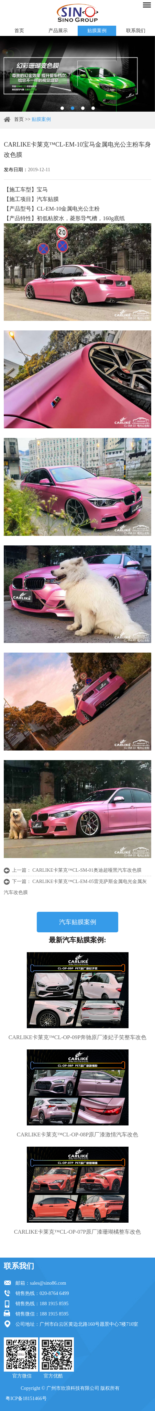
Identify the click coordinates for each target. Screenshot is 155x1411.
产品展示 (58, 30)
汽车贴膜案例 (77, 922)
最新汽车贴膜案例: (77, 940)
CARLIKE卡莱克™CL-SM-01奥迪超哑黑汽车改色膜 (87, 870)
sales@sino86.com (48, 1283)
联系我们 (135, 30)
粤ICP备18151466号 (26, 1398)
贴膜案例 (97, 30)
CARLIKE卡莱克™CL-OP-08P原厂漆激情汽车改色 (77, 1134)
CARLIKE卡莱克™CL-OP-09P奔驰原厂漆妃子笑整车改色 (77, 1037)
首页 (19, 30)
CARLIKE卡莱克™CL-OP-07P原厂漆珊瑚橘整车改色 (77, 1232)
